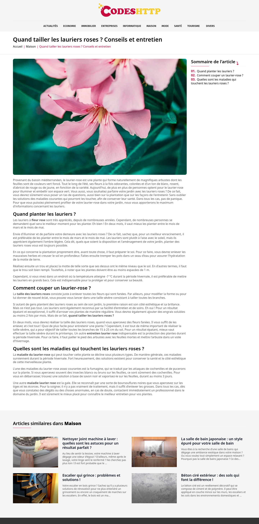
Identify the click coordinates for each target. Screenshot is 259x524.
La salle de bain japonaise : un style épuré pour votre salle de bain (212, 441)
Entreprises (109, 26)
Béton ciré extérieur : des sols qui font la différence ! (210, 477)
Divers (210, 26)
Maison (151, 26)
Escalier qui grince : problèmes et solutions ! (91, 477)
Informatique (132, 26)
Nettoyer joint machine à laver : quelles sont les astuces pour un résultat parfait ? (90, 443)
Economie (69, 26)
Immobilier (88, 26)
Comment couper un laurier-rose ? (217, 75)
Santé (178, 26)
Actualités (50, 26)
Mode (165, 26)
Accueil (17, 46)
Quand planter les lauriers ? (212, 71)
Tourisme (193, 26)
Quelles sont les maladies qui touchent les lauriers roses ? (213, 81)
